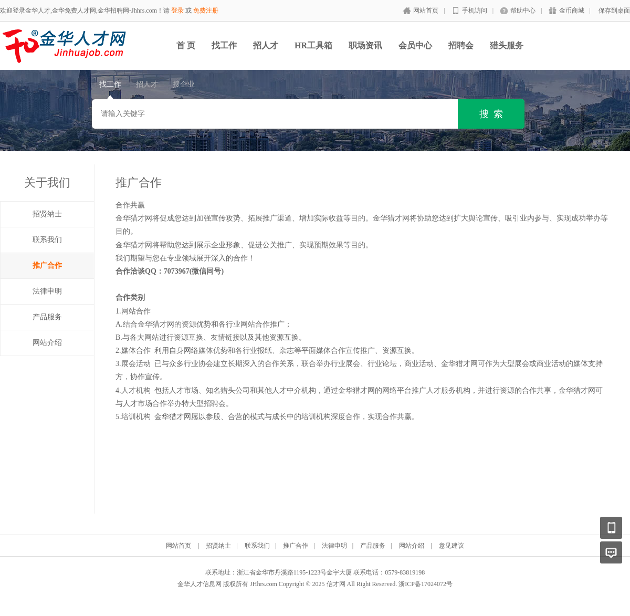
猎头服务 (506, 45)
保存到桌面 (614, 10)
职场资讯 (365, 45)
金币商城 (571, 10)
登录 (177, 10)
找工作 (224, 45)
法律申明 (47, 291)
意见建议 (451, 545)
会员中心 (415, 45)
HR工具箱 (313, 45)
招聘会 (461, 45)
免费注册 (205, 10)
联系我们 (47, 240)
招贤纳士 (47, 214)
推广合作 (47, 265)
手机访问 (474, 10)
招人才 (265, 45)
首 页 (185, 45)
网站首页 (425, 10)
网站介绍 (47, 343)
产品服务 (47, 317)
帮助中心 (523, 10)
